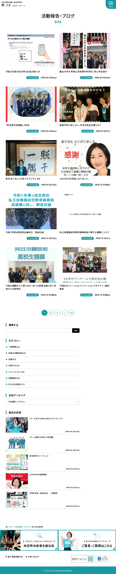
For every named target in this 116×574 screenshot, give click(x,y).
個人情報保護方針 (15, 556)
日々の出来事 (16, 383)
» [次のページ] (65, 312)
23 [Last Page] (71, 312)
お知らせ (14, 365)
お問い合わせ (33, 556)
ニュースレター (16, 371)
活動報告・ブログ (22, 526)
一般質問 (14, 346)
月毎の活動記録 (17, 353)
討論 (12, 359)
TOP (9, 526)
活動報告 (14, 377)
